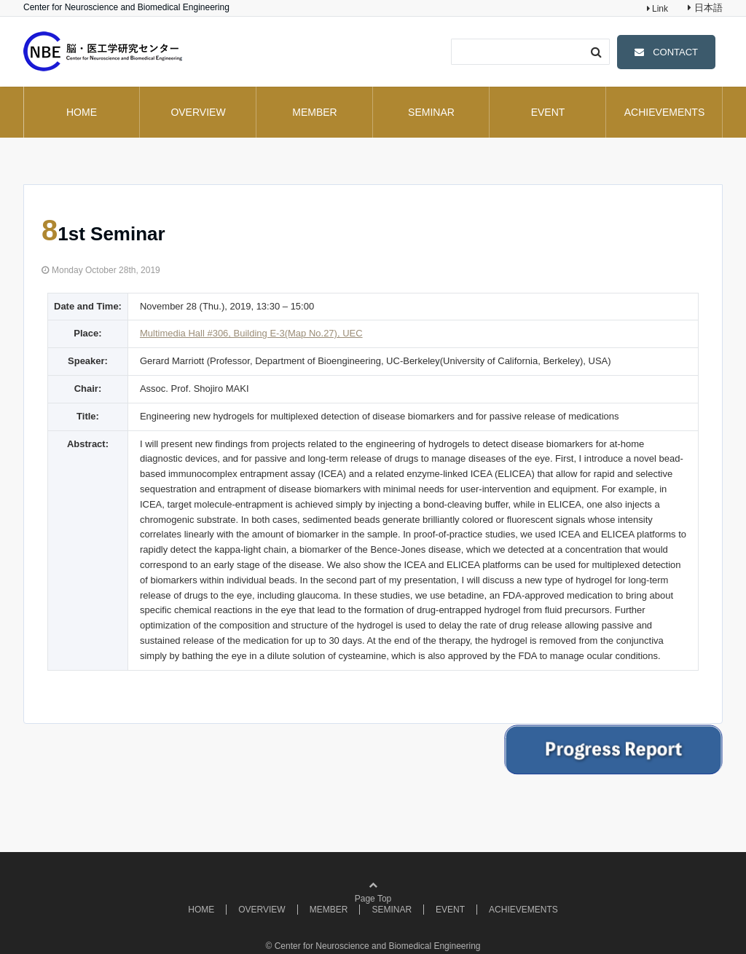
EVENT (548, 112)
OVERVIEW (197, 112)
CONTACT (675, 52)
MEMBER (314, 112)
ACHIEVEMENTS (664, 112)
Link (659, 9)
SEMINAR (431, 112)
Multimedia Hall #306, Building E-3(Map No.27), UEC (251, 333)
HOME (81, 112)
